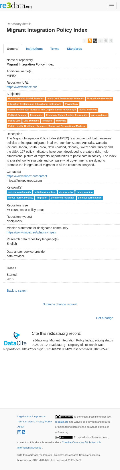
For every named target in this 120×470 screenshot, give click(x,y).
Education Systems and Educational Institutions (34, 104)
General (12, 48)
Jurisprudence (99, 115)
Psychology (71, 104)
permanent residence (63, 197)
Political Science (17, 115)
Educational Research (99, 98)
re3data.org (62, 421)
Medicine (47, 120)
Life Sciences (31, 120)
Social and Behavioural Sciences (65, 98)
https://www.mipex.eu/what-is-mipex (31, 232)
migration (42, 197)
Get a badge (104, 318)
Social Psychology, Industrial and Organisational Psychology (42, 109)
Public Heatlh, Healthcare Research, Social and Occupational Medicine (47, 126)
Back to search (17, 290)
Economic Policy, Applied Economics (66, 115)
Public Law (14, 120)
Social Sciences (88, 109)
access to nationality (19, 192)
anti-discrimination (45, 192)
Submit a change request (60, 304)
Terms (54, 48)
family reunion (85, 192)
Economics (36, 115)
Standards (74, 48)
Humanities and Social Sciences (25, 98)
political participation (90, 197)
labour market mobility (20, 197)
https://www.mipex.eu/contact (27, 176)
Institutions (34, 48)
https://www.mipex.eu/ (22, 87)
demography (66, 192)
